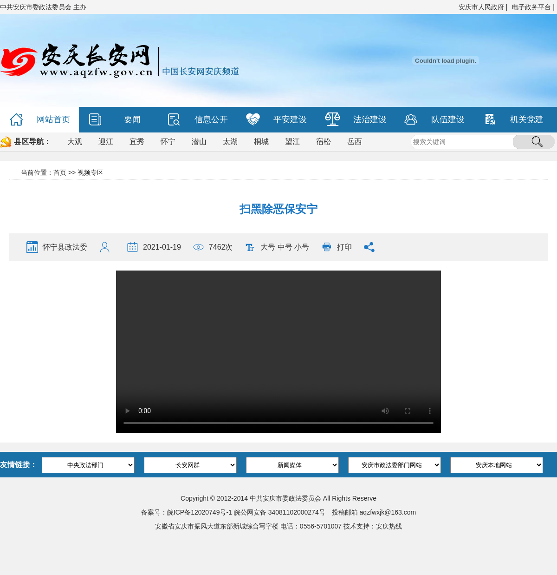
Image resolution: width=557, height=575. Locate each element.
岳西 (354, 141)
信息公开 (197, 119)
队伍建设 (434, 119)
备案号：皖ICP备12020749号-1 (186, 512)
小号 (301, 247)
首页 (59, 172)
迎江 (105, 141)
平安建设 (276, 119)
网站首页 (39, 119)
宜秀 (137, 141)
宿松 (323, 141)
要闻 (114, 119)
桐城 (261, 141)
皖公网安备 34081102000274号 (279, 512)
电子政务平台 (531, 7)
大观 (74, 141)
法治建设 (356, 119)
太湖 (230, 141)
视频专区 (91, 172)
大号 (267, 247)
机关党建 (513, 119)
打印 (344, 247)
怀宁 (168, 141)
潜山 (199, 141)
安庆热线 (389, 526)
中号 (285, 247)
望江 (292, 141)
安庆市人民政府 (481, 7)
